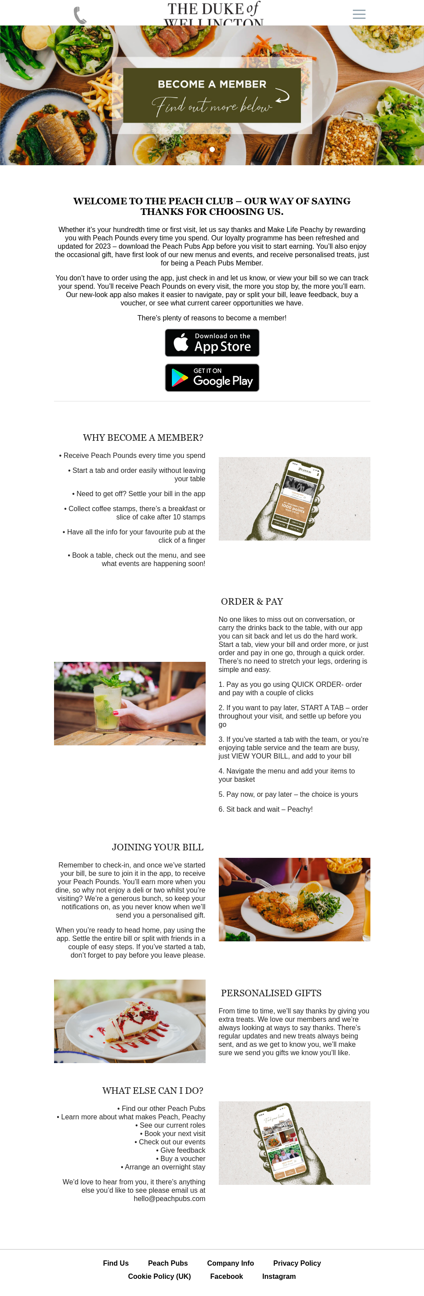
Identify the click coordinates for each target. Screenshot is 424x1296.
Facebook (226, 1276)
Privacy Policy (297, 1263)
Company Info (230, 1263)
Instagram (279, 1276)
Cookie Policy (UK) (159, 1276)
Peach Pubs (168, 1263)
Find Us (116, 1263)
